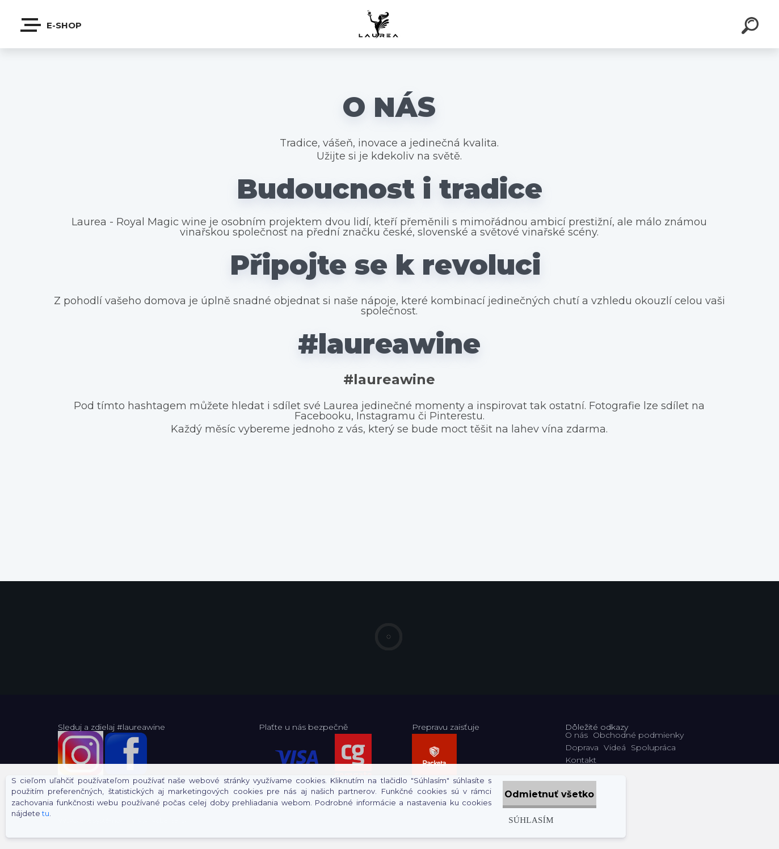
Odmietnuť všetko (538, 794)
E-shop (52, 25)
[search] (752, 27)
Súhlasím (507, 820)
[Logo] (389, 24)
